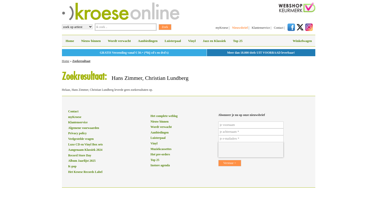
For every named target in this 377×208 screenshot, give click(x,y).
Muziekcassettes (161, 149)
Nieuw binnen (91, 41)
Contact (278, 27)
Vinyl (192, 41)
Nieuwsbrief (240, 27)
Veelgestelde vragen (81, 139)
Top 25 (237, 41)
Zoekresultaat (81, 61)
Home (70, 41)
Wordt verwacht (119, 41)
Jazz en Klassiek (214, 41)
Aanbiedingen (147, 41)
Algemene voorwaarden (83, 128)
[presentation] (250, 149)
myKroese (222, 27)
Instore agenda (160, 165)
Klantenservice (261, 27)
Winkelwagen (302, 41)
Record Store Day (79, 155)
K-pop (72, 166)
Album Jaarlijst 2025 (82, 160)
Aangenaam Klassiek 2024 (85, 150)
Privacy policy (77, 133)
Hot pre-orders (160, 154)
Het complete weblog (164, 116)
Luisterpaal (173, 41)
